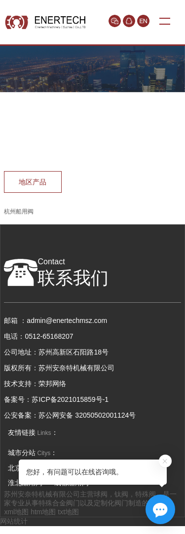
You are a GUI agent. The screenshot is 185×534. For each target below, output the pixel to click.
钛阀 (121, 494)
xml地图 (16, 512)
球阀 (101, 494)
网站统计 (14, 521)
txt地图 (68, 512)
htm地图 (43, 512)
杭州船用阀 (19, 211)
